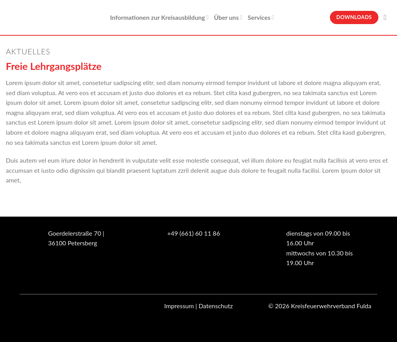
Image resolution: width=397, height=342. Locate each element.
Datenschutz (215, 305)
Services (261, 17)
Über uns (228, 17)
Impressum (179, 305)
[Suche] (387, 17)
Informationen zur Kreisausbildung (159, 17)
